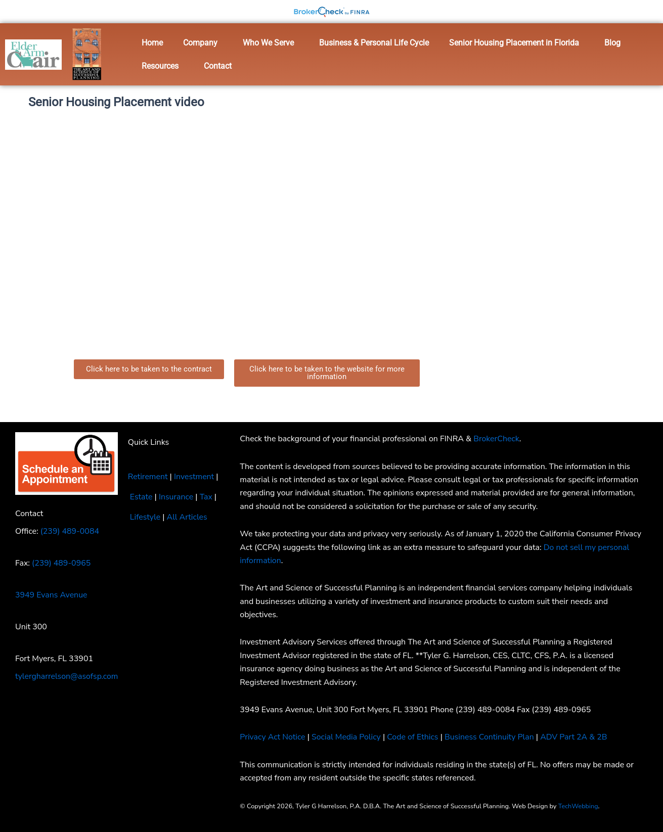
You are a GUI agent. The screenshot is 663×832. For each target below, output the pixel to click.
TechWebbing (578, 806)
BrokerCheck (496, 438)
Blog (612, 43)
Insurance (176, 496)
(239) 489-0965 (61, 563)
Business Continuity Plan (491, 737)
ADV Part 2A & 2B (577, 737)
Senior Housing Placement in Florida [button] (514, 43)
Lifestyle (145, 517)
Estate (141, 496)
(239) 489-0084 (70, 531)
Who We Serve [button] (268, 43)
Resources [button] (160, 66)
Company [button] (200, 43)
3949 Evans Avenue (51, 594)
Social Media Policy (347, 737)
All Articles (187, 517)
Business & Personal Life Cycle (374, 43)
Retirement (148, 476)
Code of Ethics (413, 737)
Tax (206, 496)
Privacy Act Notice (272, 737)
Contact (218, 66)
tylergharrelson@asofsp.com (67, 676)
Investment (194, 476)
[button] (203, 43)
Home (152, 43)
